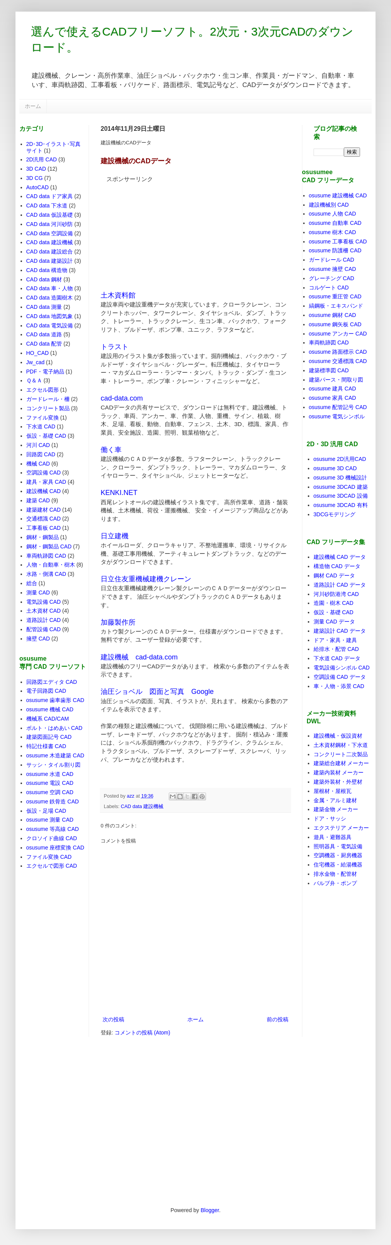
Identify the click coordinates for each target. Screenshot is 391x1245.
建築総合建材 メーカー (341, 763)
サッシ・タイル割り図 (53, 765)
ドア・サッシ (330, 818)
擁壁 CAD (38, 638)
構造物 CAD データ (337, 566)
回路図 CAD (40, 454)
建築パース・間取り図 (336, 380)
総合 (31, 583)
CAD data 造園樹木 (49, 298)
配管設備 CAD (43, 629)
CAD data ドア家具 (49, 196)
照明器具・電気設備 (338, 846)
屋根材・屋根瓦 (333, 791)
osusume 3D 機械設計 (340, 477)
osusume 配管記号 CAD (338, 407)
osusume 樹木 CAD (332, 232)
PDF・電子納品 (45, 371)
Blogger (210, 1210)
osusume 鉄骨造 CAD (52, 801)
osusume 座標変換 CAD (55, 847)
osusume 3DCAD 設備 (341, 496)
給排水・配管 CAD (336, 649)
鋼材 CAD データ (334, 575)
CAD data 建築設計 (49, 261)
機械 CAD (38, 464)
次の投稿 (113, 1019)
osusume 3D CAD (335, 468)
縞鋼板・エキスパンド (336, 306)
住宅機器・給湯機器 (338, 864)
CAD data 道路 (44, 334)
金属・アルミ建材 (335, 800)
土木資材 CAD (43, 611)
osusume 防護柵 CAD (335, 250)
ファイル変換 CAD (49, 857)
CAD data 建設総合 (49, 251)
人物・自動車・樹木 (50, 565)
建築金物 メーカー (336, 809)
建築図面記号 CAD (49, 737)
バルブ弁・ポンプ (335, 883)
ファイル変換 (42, 417)
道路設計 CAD (43, 620)
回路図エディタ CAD (51, 682)
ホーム (33, 106)
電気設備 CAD (43, 602)
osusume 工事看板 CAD (338, 241)
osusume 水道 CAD (50, 774)
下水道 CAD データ (337, 658)
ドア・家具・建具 (335, 640)
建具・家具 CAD (46, 482)
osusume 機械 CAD (50, 709)
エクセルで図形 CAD (51, 866)
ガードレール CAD (331, 260)
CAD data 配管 (44, 344)
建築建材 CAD (43, 510)
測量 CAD (38, 592)
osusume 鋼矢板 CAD (335, 324)
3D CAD (36, 169)
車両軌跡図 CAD (46, 556)
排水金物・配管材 (335, 874)
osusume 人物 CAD (332, 214)
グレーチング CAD (331, 278)
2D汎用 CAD (41, 159)
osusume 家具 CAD (332, 398)
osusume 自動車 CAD (335, 223)
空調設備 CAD (43, 472)
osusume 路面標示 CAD (338, 352)
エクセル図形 (42, 390)
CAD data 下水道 (47, 205)
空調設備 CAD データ (340, 677)
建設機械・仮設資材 (338, 736)
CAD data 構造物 (47, 270)
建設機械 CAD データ (340, 557)
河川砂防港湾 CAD (336, 594)
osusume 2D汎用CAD (340, 459)
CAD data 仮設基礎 (49, 215)
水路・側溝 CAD (46, 574)
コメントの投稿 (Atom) (142, 1032)
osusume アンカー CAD (338, 334)
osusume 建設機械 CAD (338, 195)
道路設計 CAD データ (340, 585)
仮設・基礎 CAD (46, 436)
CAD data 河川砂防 (49, 224)
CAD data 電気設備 (49, 325)
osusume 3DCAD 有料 (341, 505)
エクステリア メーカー (341, 828)
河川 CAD (38, 445)
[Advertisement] (159, 231)
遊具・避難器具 (333, 837)
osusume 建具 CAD (332, 388)
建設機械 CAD (43, 491)
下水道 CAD (40, 426)
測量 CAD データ (334, 621)
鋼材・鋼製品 (42, 537)
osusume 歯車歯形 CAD (55, 700)
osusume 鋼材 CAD (332, 315)
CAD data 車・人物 (49, 288)
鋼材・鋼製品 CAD (49, 546)
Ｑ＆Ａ (34, 380)
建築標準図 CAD (329, 370)
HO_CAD (37, 353)
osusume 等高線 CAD (52, 829)
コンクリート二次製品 (341, 754)
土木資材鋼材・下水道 (341, 745)
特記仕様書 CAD (46, 746)
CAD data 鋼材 (44, 279)
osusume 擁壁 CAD (332, 269)
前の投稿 (277, 1019)
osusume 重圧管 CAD (335, 296)
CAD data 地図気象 (49, 316)
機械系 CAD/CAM (47, 719)
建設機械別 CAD (329, 205)
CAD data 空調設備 (49, 233)
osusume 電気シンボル (337, 416)
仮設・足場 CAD (46, 811)
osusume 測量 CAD (50, 820)
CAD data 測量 (44, 307)
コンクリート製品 (48, 408)
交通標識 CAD (43, 518)
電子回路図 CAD (46, 691)
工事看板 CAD (43, 528)
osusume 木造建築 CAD (55, 755)
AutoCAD (37, 187)
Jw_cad (35, 362)
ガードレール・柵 (48, 399)
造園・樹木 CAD (333, 603)
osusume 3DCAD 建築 (341, 487)
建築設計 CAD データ (340, 631)
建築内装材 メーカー (339, 772)
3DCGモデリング (335, 514)
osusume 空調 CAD (50, 792)
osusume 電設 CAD (50, 783)
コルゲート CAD (329, 287)
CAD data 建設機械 (142, 806)
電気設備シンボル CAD (342, 667)
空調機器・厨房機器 (338, 855)
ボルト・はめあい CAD (54, 728)
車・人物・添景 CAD (339, 686)
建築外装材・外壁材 (338, 782)
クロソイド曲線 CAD (51, 838)
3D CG (34, 178)
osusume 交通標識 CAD (338, 361)
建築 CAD (38, 500)
